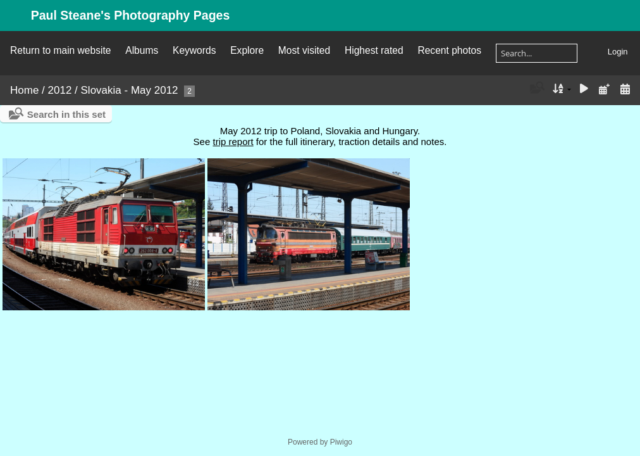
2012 (60, 90)
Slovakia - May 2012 (129, 90)
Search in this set (66, 114)
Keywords (194, 50)
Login (618, 51)
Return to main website (60, 50)
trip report (232, 141)
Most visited (304, 50)
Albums (141, 50)
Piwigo (341, 442)
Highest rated (374, 50)
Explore (247, 50)
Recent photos (449, 50)
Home (24, 90)
